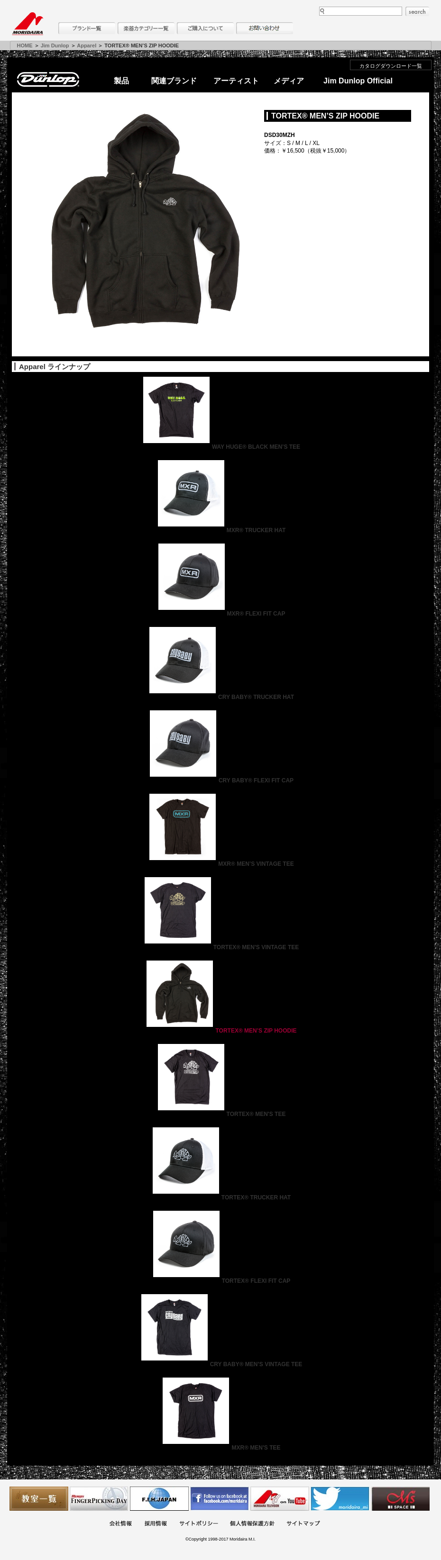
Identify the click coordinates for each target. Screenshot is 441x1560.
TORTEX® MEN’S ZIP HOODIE (220, 1030)
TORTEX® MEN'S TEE (221, 1114)
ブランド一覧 (86, 28)
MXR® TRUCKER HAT (221, 530)
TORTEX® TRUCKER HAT (220, 1197)
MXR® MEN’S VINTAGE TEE (220, 864)
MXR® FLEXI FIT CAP (220, 613)
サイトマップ (303, 1524)
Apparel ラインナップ (54, 367)
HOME (25, 45)
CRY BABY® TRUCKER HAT (220, 697)
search (417, 11)
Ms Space (400, 1499)
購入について (205, 28)
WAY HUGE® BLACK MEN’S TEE (220, 447)
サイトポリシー (198, 1524)
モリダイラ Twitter (340, 1499)
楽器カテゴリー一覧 (146, 28)
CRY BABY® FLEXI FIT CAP (220, 780)
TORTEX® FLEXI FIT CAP (221, 1281)
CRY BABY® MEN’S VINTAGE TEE (221, 1364)
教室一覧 (38, 1499)
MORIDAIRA (27, 23)
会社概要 (120, 1524)
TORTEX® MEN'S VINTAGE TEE (220, 947)
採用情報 (155, 1524)
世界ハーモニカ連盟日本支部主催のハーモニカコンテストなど (159, 1499)
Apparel (86, 45)
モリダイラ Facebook (219, 1499)
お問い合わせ (264, 28)
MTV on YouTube (279, 1499)
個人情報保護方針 (252, 1524)
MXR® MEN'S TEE (220, 1447)
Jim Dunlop (55, 45)
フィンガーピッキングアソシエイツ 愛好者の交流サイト (99, 1499)
